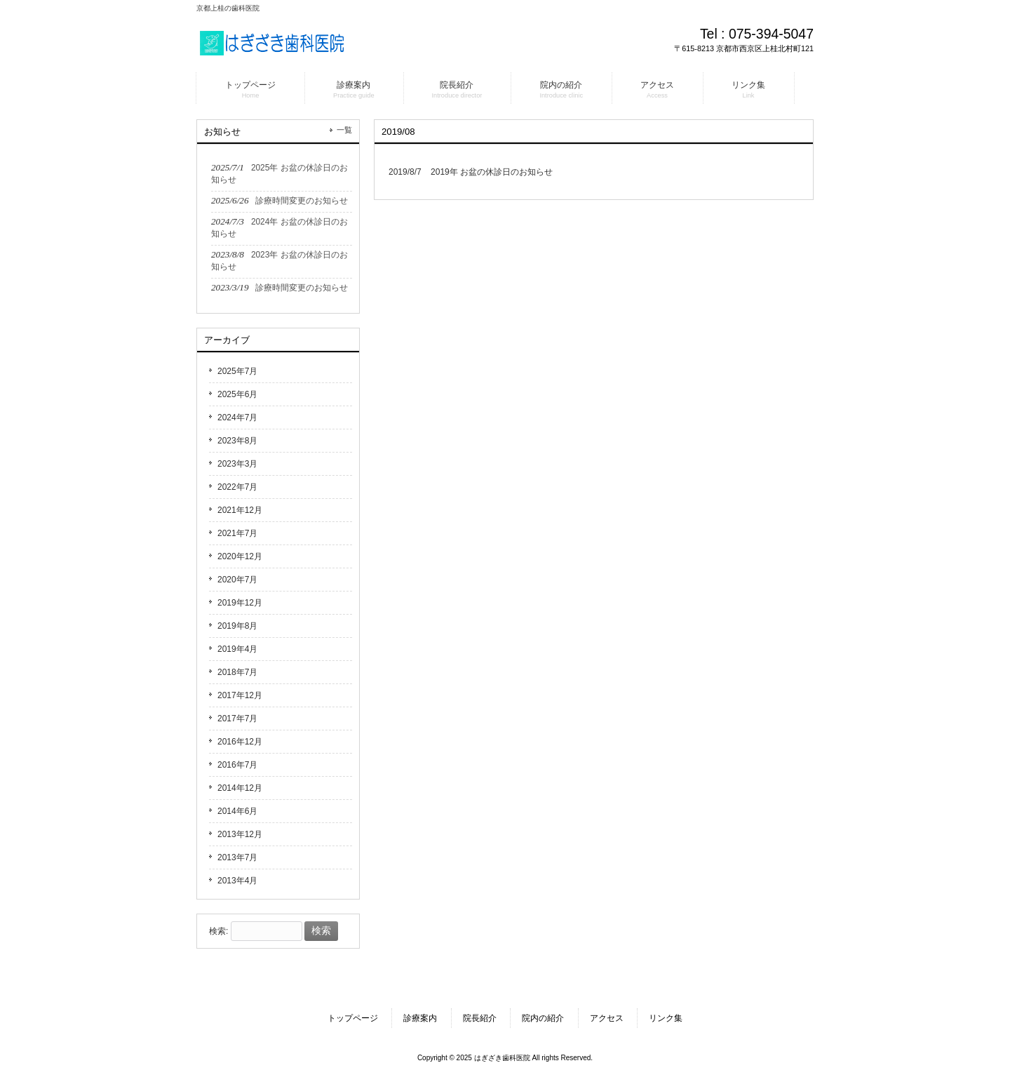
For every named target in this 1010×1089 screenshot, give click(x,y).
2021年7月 (237, 533)
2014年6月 (237, 811)
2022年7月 (237, 487)
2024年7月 (237, 417)
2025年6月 (237, 394)
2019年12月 (239, 603)
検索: (218, 931)
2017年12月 (239, 695)
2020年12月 (239, 556)
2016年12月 (239, 742)
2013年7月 (237, 857)
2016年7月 (237, 765)
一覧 (344, 130)
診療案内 (420, 1018)
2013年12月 (239, 834)
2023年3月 (237, 464)
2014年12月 (239, 788)
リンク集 (665, 1018)
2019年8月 (237, 626)
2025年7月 (237, 371)
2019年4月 (237, 649)
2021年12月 (239, 510)
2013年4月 (237, 881)
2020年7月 (237, 579)
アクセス (607, 1018)
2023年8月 (237, 441)
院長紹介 (480, 1018)
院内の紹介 (543, 1018)
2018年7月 (237, 672)
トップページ (353, 1018)
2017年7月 (237, 718)
